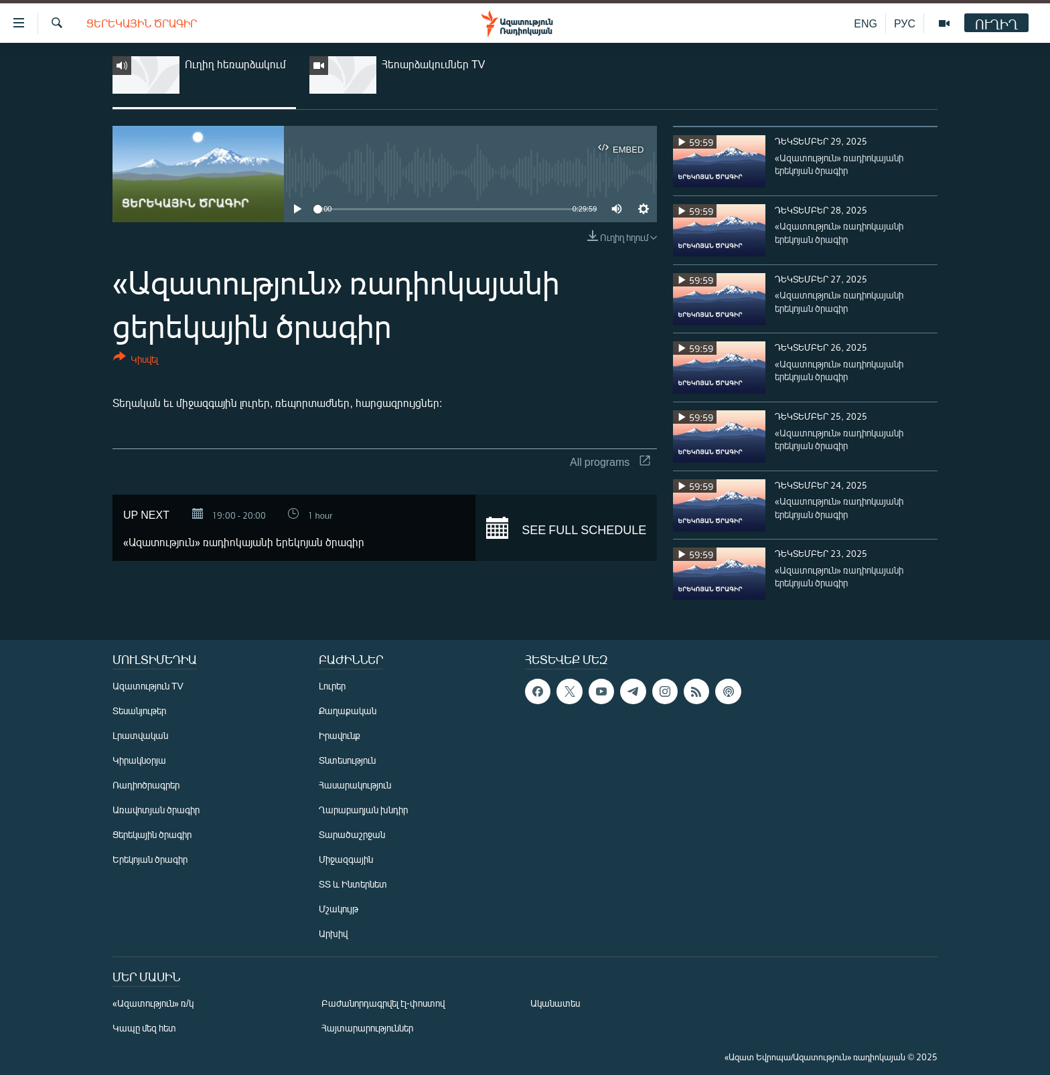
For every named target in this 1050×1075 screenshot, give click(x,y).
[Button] (135, 360)
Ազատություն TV (147, 685)
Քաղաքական (347, 710)
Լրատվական (140, 735)
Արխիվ (333, 933)
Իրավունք (339, 735)
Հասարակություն (355, 785)
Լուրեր (332, 685)
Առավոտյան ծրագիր (156, 809)
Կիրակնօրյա (139, 760)
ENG (865, 23)
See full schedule (566, 528)
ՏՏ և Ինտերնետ (353, 884)
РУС (904, 23)
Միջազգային (346, 859)
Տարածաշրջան (352, 834)
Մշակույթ (338, 908)
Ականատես (555, 1003)
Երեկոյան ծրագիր (150, 859)
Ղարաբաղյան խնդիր (363, 809)
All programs (610, 461)
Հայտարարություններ (367, 1027)
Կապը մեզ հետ (144, 1027)
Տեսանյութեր (139, 710)
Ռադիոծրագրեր (145, 785)
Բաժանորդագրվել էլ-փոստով (383, 1003)
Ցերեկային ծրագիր (141, 23)
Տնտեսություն (347, 760)
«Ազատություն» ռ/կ (153, 1003)
